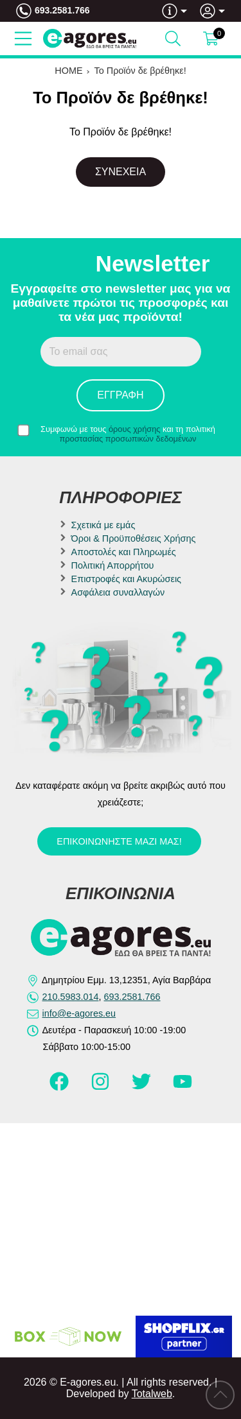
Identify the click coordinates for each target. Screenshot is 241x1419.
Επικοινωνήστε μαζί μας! (119, 841)
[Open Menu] (23, 38)
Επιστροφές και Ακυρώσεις (126, 579)
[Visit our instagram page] (101, 1087)
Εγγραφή (120, 395)
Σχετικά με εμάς (103, 525)
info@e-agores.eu (79, 1013)
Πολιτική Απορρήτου (112, 565)
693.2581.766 (62, 10)
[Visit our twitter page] (143, 1087)
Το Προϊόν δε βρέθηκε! (140, 70)
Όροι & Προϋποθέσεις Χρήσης (133, 538)
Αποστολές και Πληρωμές (123, 552)
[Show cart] (211, 38)
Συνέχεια (120, 171)
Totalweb (152, 1393)
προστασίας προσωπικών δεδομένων (128, 438)
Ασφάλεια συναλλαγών (118, 592)
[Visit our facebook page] (60, 1087)
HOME (68, 70)
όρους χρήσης (135, 429)
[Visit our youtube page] (182, 1087)
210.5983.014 (70, 997)
